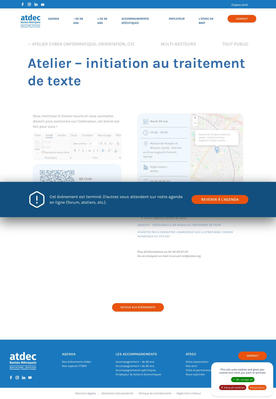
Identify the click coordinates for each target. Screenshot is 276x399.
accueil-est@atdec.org (186, 256)
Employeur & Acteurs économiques (138, 374)
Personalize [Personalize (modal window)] (257, 387)
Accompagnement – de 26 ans (135, 361)
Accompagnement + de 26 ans (135, 366)
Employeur (177, 18)
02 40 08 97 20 (160, 181)
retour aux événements (138, 307)
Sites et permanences (200, 370)
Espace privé (240, 4)
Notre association (197, 361)
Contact (242, 18)
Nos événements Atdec (76, 361)
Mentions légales (85, 393)
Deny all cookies (232, 387)
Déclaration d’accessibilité (117, 393)
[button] (217, 149)
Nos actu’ (192, 366)
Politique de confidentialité (155, 393)
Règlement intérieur (189, 393)
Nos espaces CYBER (74, 366)
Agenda (53, 18)
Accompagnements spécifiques (136, 370)
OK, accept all (243, 379)
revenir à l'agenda (220, 199)
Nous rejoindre (195, 374)
